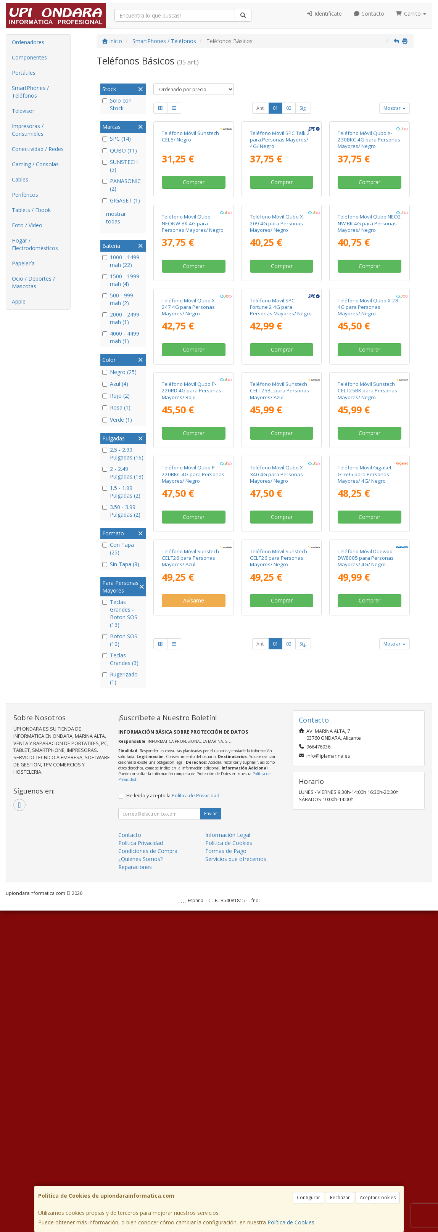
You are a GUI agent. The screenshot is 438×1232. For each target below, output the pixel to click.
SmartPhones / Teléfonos (30, 91)
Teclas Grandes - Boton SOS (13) (119, 613)
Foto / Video (27, 225)
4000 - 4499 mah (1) (120, 337)
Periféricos (25, 194)
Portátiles (23, 72)
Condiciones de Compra (147, 1172)
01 (275, 108)
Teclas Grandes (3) (120, 659)
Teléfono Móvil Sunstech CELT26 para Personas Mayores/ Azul (190, 923)
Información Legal (227, 1156)
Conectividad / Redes (38, 149)
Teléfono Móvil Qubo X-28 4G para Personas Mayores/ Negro (368, 490)
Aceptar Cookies (378, 1197)
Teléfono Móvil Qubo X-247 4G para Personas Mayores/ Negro (189, 490)
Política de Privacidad (195, 1117)
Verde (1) (117, 419)
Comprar (194, 243)
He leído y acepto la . (173, 1117)
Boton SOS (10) (119, 640)
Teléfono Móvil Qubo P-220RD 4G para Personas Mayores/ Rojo (191, 634)
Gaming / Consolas (35, 164)
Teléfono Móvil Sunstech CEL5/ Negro (190, 197)
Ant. (260, 108)
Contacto (369, 13)
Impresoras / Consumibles (27, 129)
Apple (19, 301)
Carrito (411, 13)
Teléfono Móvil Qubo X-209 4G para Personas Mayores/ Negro (277, 345)
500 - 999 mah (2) (117, 299)
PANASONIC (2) (121, 184)
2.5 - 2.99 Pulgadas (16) (122, 453)
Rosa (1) (116, 407)
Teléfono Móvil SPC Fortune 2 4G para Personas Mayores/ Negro (281, 490)
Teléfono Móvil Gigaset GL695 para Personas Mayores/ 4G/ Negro (364, 779)
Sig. (303, 108)
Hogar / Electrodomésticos (35, 244)
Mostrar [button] (394, 108)
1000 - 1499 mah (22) (120, 261)
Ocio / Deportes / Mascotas (33, 282)
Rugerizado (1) (120, 678)
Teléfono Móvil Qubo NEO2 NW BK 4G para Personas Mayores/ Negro (369, 345)
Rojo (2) (116, 395)
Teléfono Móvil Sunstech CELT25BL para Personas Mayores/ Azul (279, 634)
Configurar (308, 1197)
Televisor (23, 110)
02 (288, 108)
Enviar (210, 1135)
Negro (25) (119, 372)
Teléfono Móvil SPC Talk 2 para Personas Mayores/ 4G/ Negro (280, 201)
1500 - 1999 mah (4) (120, 280)
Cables (20, 179)
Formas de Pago (225, 1172)
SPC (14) (116, 138)
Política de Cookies (290, 1222)
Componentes (29, 57)
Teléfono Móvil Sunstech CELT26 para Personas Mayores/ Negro (278, 923)
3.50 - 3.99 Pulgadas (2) (121, 510)
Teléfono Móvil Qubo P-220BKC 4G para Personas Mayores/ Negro (193, 779)
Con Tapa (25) (118, 548)
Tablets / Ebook (31, 210)
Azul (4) (115, 383)
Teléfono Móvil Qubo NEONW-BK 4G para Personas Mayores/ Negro (193, 345)
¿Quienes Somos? (140, 1180)
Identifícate (324, 13)
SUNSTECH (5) (120, 165)
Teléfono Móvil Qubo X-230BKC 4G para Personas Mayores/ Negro (369, 201)
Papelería (23, 263)
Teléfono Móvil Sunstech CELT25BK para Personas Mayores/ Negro (367, 634)
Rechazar (340, 1197)
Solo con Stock (117, 104)
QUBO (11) (119, 150)
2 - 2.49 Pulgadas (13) (122, 472)
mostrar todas (116, 217)
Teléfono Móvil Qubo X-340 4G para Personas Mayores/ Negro (277, 779)
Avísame (193, 965)
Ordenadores (28, 42)
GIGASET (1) (121, 200)
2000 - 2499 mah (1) (120, 318)
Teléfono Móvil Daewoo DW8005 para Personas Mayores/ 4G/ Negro (366, 923)
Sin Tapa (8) (120, 564)
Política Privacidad (140, 1164)
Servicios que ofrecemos (235, 1180)
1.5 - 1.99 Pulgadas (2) (121, 491)
